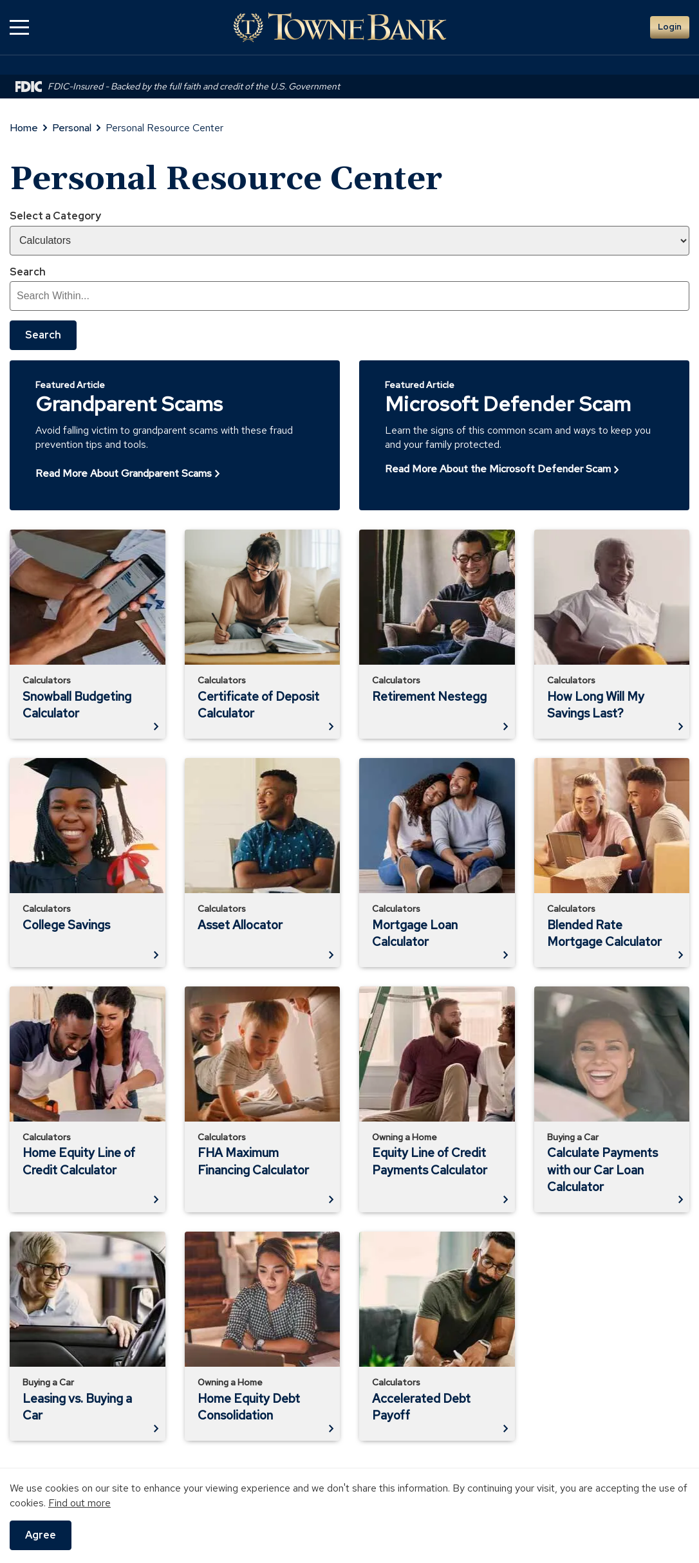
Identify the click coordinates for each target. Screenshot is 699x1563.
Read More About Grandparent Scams (123, 473)
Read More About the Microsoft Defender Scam (498, 469)
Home (24, 127)
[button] (19, 27)
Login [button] (670, 26)
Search (28, 272)
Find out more (79, 1503)
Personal (71, 127)
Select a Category (55, 216)
